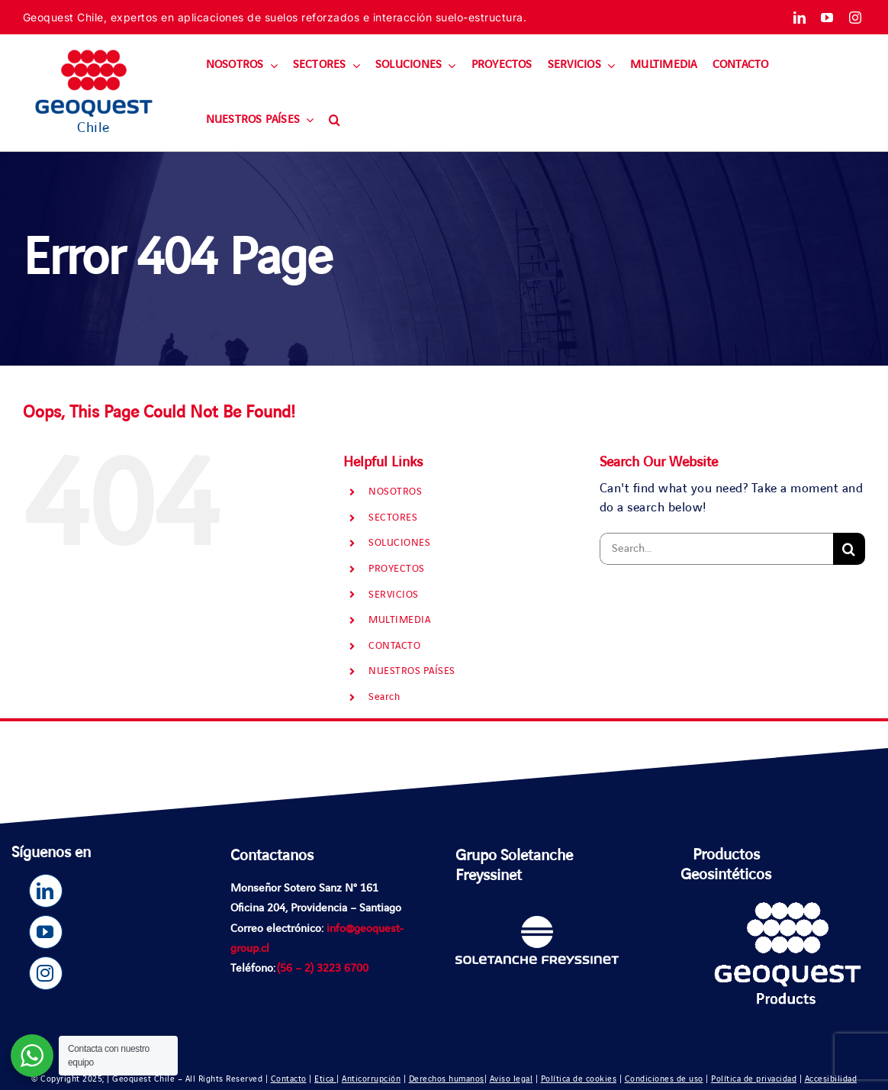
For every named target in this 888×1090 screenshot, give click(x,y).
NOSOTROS (395, 491)
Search (384, 697)
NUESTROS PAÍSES (411, 671)
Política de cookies (579, 1079)
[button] (334, 120)
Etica (325, 1079)
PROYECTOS (396, 569)
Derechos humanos (446, 1079)
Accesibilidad (831, 1079)
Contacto (289, 1079)
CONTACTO (394, 646)
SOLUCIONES (399, 543)
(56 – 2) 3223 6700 (322, 968)
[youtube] (827, 17)
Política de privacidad (753, 1079)
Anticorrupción (371, 1079)
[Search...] (716, 549)
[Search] (849, 549)
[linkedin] (799, 17)
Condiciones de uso (664, 1079)
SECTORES (392, 517)
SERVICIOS (393, 594)
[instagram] (855, 17)
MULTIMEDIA (399, 620)
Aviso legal (511, 1079)
